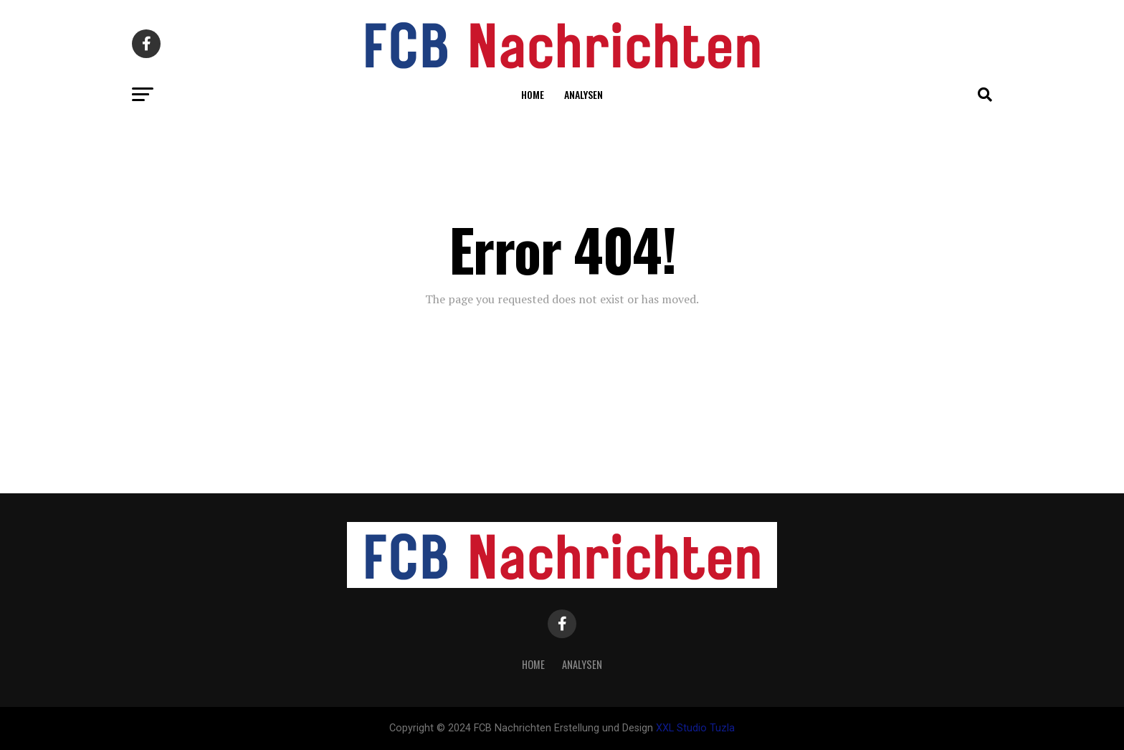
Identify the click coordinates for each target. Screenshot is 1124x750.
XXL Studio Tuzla (695, 728)
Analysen (583, 94)
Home (532, 94)
